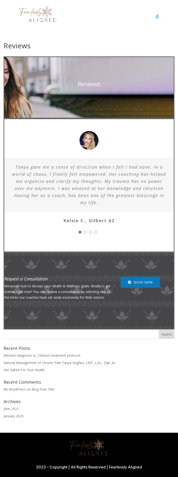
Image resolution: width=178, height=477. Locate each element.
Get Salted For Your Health (24, 370)
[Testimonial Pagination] (80, 232)
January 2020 (13, 416)
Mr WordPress (15, 389)
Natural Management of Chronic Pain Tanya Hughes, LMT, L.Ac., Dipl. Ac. (60, 362)
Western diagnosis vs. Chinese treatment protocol (42, 355)
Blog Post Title (43, 389)
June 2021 (11, 408)
